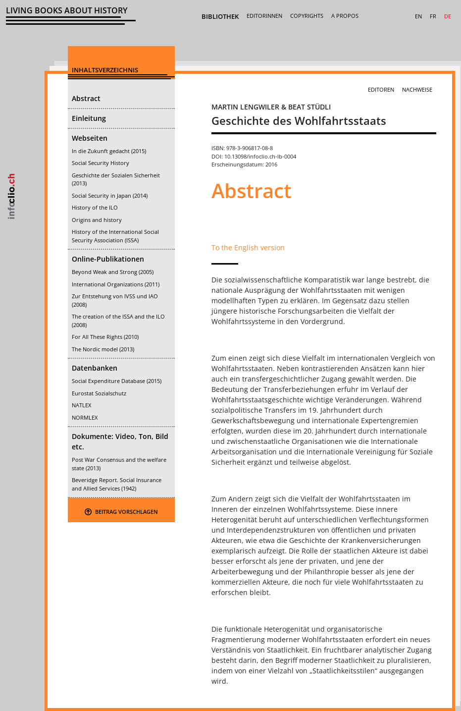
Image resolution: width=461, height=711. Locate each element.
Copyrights (306, 15)
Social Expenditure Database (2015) (116, 380)
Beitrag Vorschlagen (121, 511)
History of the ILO (95, 207)
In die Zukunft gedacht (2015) (109, 151)
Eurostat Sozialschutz (99, 393)
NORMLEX (85, 417)
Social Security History (100, 162)
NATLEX (81, 405)
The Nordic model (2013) (103, 349)
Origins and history (97, 219)
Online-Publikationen (108, 259)
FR (433, 16)
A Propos (345, 15)
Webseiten (89, 138)
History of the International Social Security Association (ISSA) (115, 236)
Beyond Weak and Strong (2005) (113, 271)
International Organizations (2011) (115, 284)
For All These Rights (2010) (105, 336)
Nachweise (417, 89)
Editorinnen (264, 15)
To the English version (248, 247)
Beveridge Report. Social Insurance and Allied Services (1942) (116, 484)
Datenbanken (94, 368)
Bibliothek (220, 16)
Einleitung (89, 118)
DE (447, 16)
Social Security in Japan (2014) (110, 195)
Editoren (381, 89)
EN (418, 16)
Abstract (86, 98)
